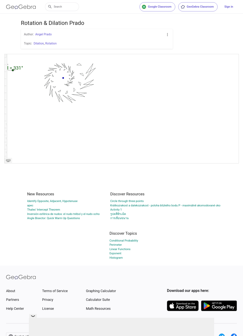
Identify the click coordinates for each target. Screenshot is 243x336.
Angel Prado (43, 34)
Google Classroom (156, 7)
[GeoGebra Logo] (21, 7)
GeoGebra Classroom (197, 7)
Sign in (228, 6)
